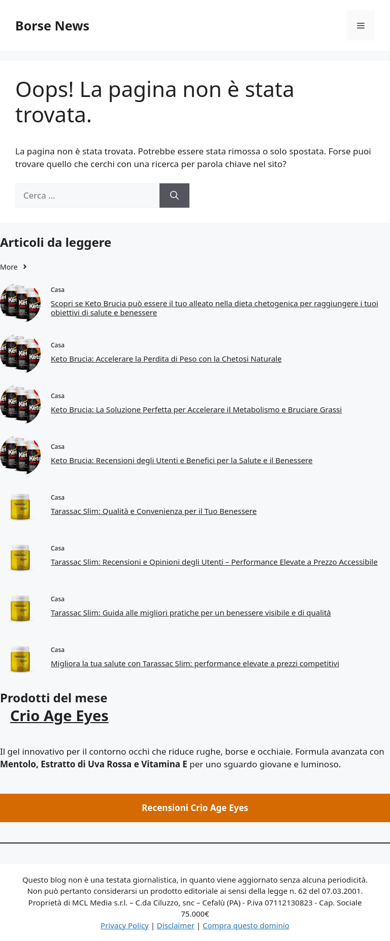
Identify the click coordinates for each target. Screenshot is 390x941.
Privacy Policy (125, 925)
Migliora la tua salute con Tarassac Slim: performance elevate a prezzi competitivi (195, 663)
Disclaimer (175, 925)
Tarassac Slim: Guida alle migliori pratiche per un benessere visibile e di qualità (191, 612)
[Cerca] (174, 195)
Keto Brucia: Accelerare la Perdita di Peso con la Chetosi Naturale (166, 358)
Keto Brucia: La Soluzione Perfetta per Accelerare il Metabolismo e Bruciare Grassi (196, 409)
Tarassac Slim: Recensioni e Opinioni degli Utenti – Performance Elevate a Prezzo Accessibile (214, 562)
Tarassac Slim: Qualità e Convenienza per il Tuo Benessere (153, 511)
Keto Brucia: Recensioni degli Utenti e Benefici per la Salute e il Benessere (181, 460)
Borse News (52, 25)
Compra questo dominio (246, 925)
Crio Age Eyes (59, 715)
